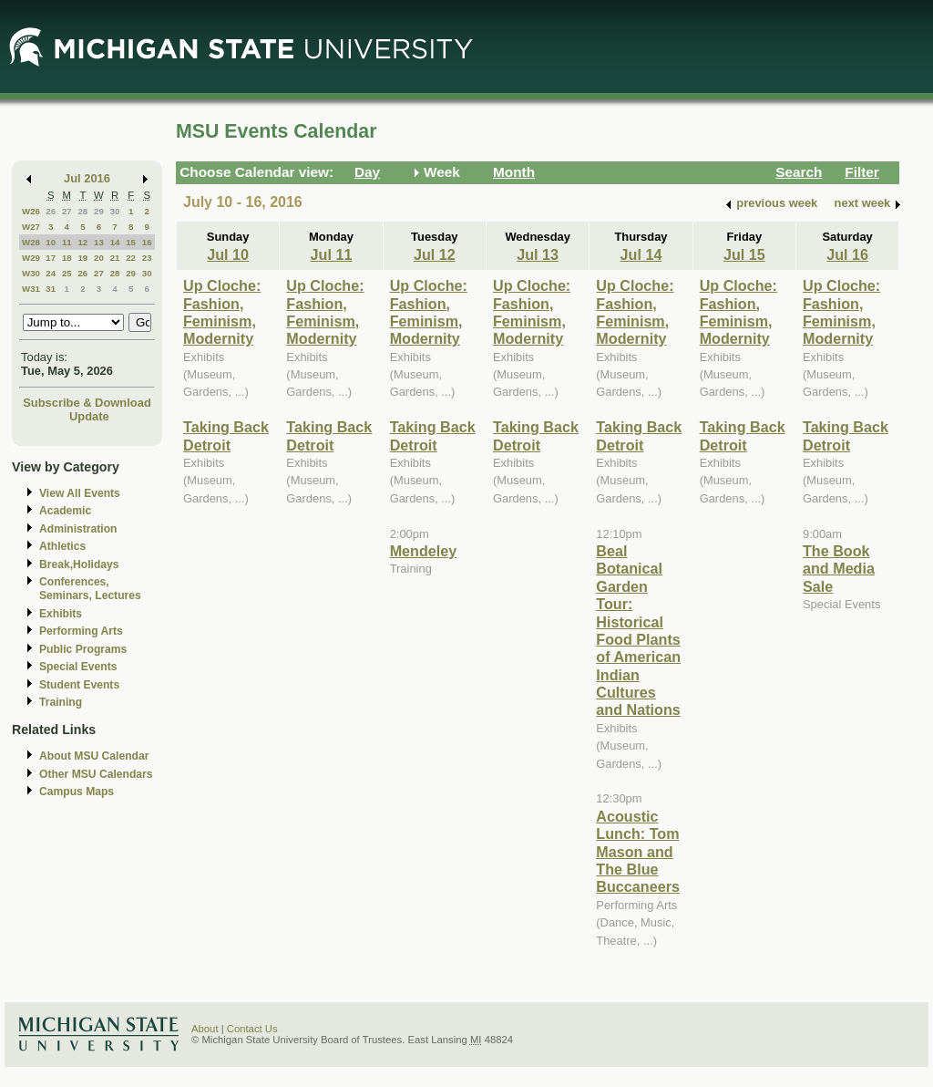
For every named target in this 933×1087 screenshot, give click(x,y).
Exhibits (60, 613)
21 (115, 258)
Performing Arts (81, 631)
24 (51, 273)
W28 (31, 242)
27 (67, 211)
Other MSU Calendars (96, 774)
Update (89, 416)
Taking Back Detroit (226, 435)
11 (67, 242)
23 (147, 258)
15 (131, 242)
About (205, 1028)
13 (99, 242)
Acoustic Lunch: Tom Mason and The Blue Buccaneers (638, 851)
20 (99, 258)
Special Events (78, 666)
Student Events (79, 684)
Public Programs (83, 649)
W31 (31, 289)
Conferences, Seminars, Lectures (90, 588)
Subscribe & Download (87, 402)
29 (99, 211)
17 (51, 258)
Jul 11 (332, 254)
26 (51, 211)
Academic (65, 510)
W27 (31, 227)
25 (67, 273)
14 (115, 242)
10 (51, 242)
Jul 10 (228, 254)
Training (60, 702)
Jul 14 (641, 254)
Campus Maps (76, 791)
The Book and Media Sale (839, 569)
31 (51, 289)
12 (82, 242)
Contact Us (252, 1028)
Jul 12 (435, 254)
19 (82, 258)
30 (115, 211)
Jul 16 (847, 254)
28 (82, 211)
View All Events (79, 493)
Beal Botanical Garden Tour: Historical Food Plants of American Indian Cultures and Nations (638, 631)
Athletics (62, 546)
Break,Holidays (79, 564)
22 (131, 258)
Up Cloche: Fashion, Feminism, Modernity (222, 312)
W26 (31, 211)
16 (147, 242)
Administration (78, 529)
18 (67, 258)
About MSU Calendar (94, 756)
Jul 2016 (87, 178)
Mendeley (423, 551)
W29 (31, 258)
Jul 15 (744, 254)
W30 (31, 273)
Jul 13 (538, 254)
